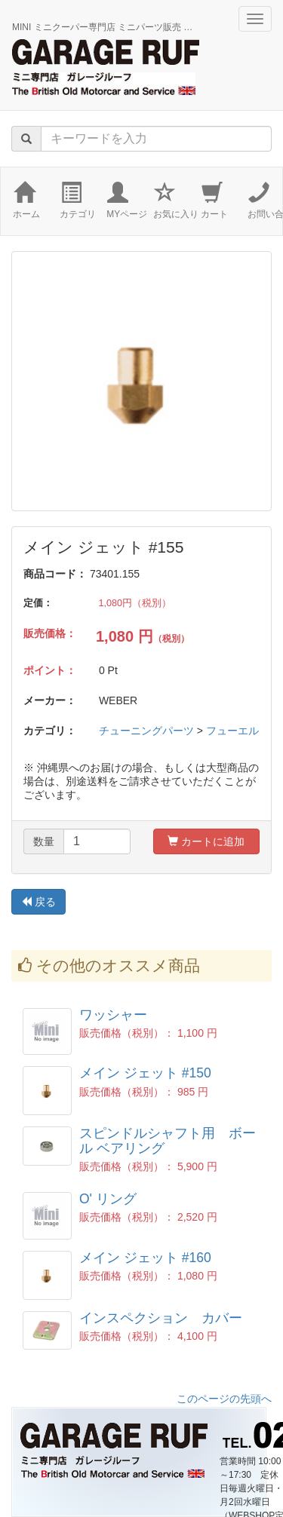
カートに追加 (206, 841)
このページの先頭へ (224, 1399)
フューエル (232, 731)
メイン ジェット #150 (145, 1072)
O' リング (108, 1198)
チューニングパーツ (146, 731)
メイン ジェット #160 (145, 1257)
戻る (38, 902)
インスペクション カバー (160, 1317)
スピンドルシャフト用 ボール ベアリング (167, 1140)
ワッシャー (113, 1014)
